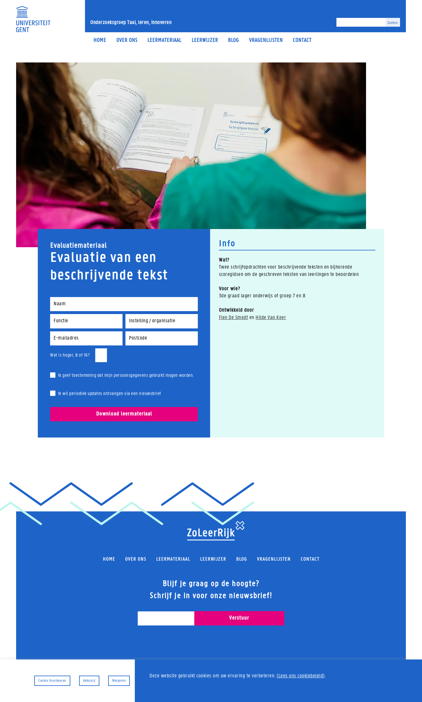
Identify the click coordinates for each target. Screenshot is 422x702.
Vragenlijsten (266, 40)
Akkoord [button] (89, 681)
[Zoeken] (360, 22)
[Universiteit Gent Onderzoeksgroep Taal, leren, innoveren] (33, 19)
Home (99, 40)
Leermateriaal (164, 40)
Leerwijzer (205, 40)
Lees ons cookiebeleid (300, 676)
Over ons (126, 40)
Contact (302, 40)
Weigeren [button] (119, 681)
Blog (233, 40)
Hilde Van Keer (271, 318)
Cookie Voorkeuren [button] (52, 681)
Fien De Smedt (233, 318)
